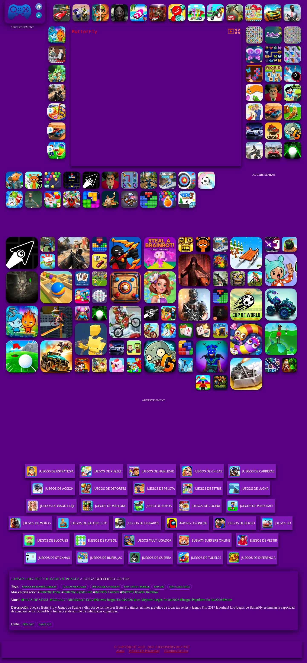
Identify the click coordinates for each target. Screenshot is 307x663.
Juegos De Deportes (103, 490)
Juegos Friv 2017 (19, 11)
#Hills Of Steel (35, 600)
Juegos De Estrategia (50, 472)
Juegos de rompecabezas (39, 586)
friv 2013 (28, 624)
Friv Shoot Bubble (137, 586)
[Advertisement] (22, 94)
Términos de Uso (176, 651)
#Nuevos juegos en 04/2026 (113, 600)
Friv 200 (159, 586)
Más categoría (179, 586)
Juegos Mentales (74, 586)
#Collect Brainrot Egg (71, 600)
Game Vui (45, 624)
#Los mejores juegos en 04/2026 (156, 600)
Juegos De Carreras (251, 472)
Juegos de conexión (106, 586)
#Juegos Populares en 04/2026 (201, 600)
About (120, 651)
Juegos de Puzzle (62, 579)
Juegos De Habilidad (151, 472)
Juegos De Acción (52, 490)
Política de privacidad (144, 651)
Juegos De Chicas (202, 472)
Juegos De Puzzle (101, 472)
